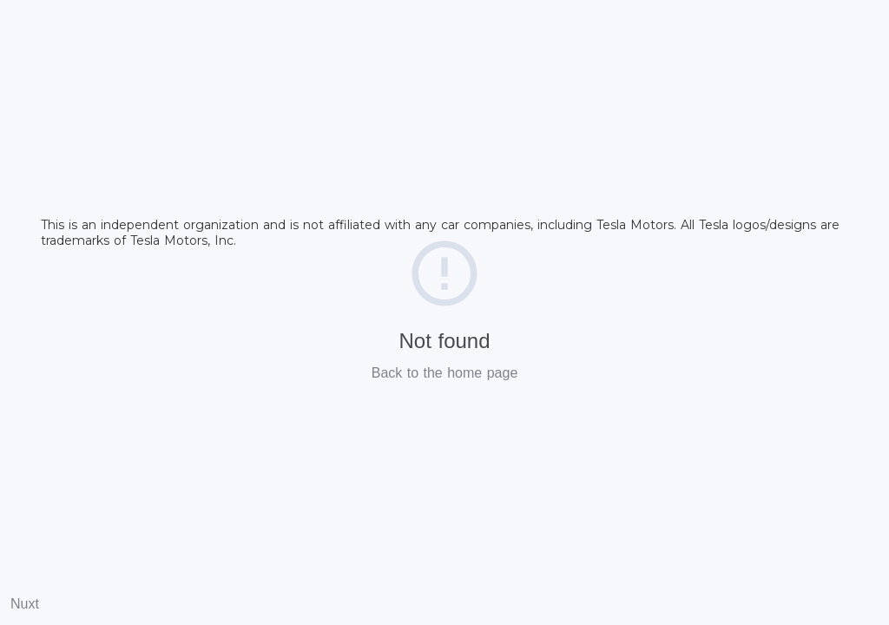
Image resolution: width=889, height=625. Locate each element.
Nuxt (24, 603)
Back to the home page (445, 372)
